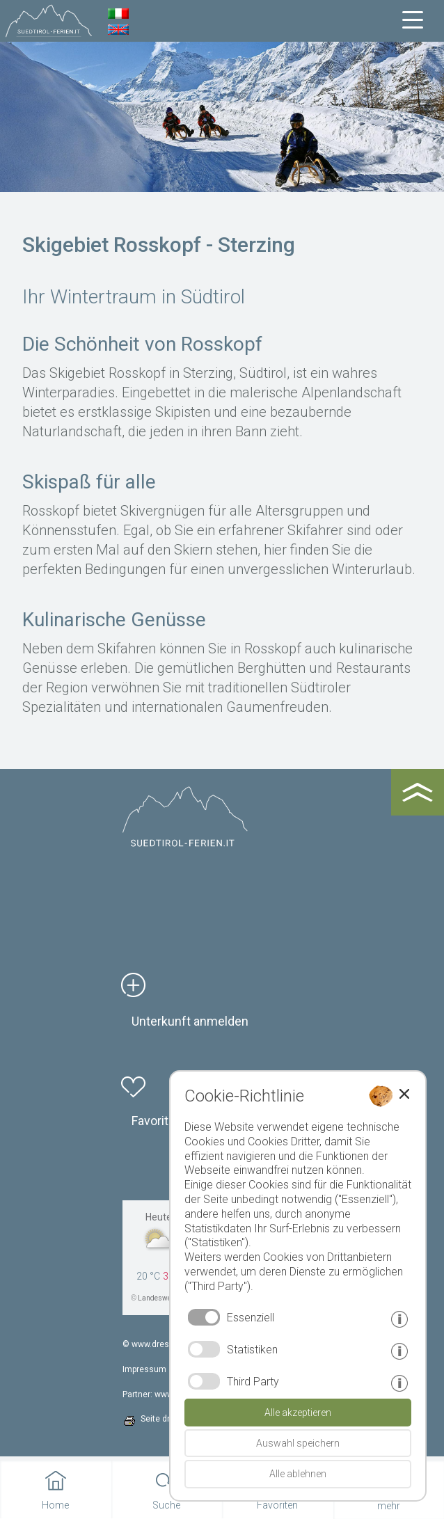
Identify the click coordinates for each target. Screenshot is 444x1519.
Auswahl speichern (298, 1443)
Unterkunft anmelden (190, 1021)
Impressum (144, 1369)
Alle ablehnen (297, 1473)
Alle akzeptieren (297, 1412)
